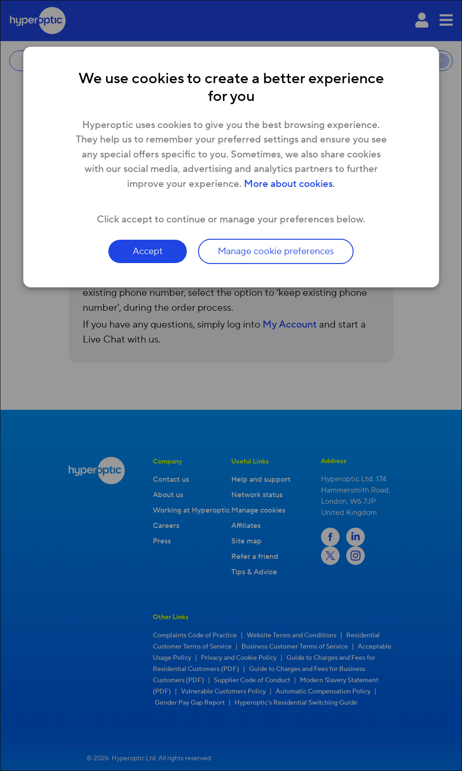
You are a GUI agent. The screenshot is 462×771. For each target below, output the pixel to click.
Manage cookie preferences (276, 251)
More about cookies (288, 184)
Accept (148, 251)
